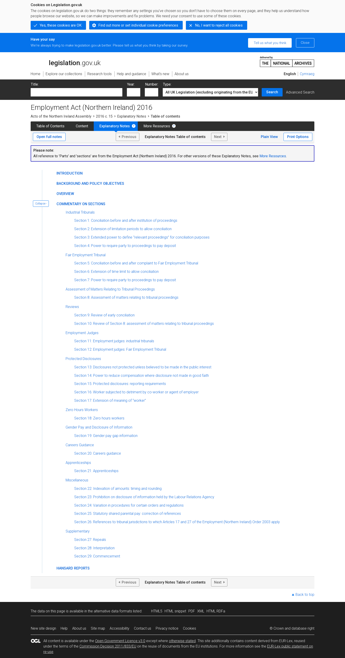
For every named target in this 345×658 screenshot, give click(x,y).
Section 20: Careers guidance (97, 453)
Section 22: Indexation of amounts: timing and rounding (118, 488)
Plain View (269, 137)
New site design (43, 628)
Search (272, 92)
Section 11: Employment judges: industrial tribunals (114, 341)
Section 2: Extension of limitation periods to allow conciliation (123, 229)
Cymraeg (307, 74)
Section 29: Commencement (97, 556)
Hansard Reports (73, 568)
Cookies (189, 628)
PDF (191, 611)
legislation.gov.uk (66, 61)
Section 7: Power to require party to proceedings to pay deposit (125, 280)
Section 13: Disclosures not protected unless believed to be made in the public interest (142, 367)
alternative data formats (113, 611)
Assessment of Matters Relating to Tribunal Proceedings (110, 289)
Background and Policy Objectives (90, 183)
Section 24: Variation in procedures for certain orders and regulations (129, 505)
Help (64, 628)
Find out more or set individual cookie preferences (138, 25)
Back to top (305, 594)
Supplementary (78, 531)
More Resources (156, 126)
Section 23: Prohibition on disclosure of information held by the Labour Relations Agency (144, 497)
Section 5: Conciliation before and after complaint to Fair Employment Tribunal (136, 263)
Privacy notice (167, 628)
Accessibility (119, 628)
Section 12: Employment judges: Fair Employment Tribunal (120, 349)
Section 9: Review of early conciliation (104, 315)
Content (82, 126)
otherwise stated (182, 641)
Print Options (298, 137)
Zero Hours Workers (82, 410)
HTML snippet (175, 611)
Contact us (142, 628)
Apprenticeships (78, 463)
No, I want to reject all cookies (219, 25)
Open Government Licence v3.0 (120, 641)
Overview (65, 194)
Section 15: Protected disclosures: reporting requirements (120, 384)
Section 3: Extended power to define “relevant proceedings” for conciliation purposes (141, 237)
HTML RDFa (216, 611)
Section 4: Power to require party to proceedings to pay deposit (125, 246)
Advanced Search (300, 92)
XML (200, 611)
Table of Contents (50, 126)
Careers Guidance (80, 445)
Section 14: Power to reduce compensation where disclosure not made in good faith (141, 375)
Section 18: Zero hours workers (99, 418)
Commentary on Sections (81, 204)
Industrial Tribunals (80, 212)
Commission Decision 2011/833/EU (107, 646)
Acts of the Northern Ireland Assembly (61, 116)
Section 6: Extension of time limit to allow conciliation (116, 271)
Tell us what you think (270, 43)
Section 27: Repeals (90, 539)
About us (79, 628)
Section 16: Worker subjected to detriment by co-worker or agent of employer (136, 392)
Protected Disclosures (83, 359)
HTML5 (156, 611)
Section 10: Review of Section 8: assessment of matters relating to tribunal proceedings (144, 323)
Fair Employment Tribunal (86, 255)
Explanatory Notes (131, 116)
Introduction (70, 173)
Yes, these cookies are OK (60, 25)
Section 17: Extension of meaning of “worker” (110, 400)
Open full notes (49, 137)
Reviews (72, 307)
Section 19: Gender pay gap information (106, 436)
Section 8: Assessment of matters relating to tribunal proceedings (126, 297)
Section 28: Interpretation (94, 548)
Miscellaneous (77, 480)
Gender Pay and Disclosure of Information (99, 427)
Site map (98, 628)
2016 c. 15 (104, 116)
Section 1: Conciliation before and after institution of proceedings (125, 220)
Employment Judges (82, 333)
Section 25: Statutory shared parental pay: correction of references (127, 513)
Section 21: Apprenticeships (96, 471)
